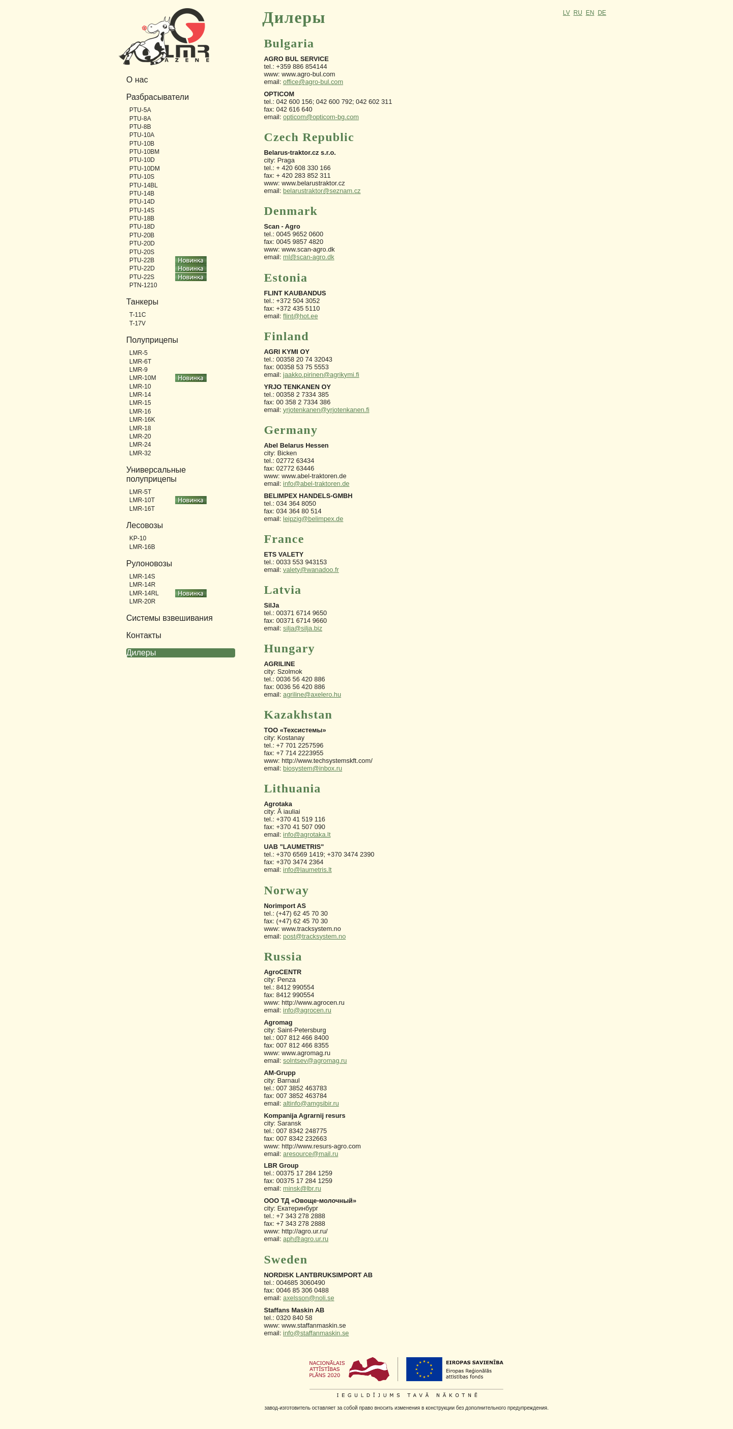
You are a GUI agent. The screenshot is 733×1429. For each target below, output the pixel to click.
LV (566, 12)
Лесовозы (144, 525)
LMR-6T (140, 361)
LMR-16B (142, 547)
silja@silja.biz (302, 628)
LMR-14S (142, 576)
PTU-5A (140, 110)
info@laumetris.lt (307, 869)
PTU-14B (141, 193)
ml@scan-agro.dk (308, 257)
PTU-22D (142, 268)
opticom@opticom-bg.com (321, 117)
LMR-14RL (144, 593)
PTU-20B (141, 235)
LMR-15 (140, 402)
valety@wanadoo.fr (311, 569)
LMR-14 (140, 394)
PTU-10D (142, 159)
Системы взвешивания (169, 618)
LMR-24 (140, 444)
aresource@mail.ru (310, 1154)
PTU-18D (142, 226)
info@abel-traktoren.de (316, 483)
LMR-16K (142, 419)
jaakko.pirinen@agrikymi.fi (321, 374)
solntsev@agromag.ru (315, 1060)
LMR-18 (140, 428)
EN (590, 12)
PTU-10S (141, 176)
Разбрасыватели (157, 97)
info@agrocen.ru (307, 1010)
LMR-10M (142, 377)
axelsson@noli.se (308, 1298)
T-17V (137, 323)
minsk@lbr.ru (302, 1188)
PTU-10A (141, 135)
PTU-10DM (144, 168)
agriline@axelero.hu (312, 694)
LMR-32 (140, 453)
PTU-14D (142, 201)
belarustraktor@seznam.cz (321, 191)
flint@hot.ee (300, 316)
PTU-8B (140, 126)
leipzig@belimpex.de (313, 519)
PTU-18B (141, 218)
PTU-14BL (143, 185)
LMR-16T (142, 508)
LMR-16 (140, 411)
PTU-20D (142, 243)
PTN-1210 (143, 285)
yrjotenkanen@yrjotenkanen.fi (326, 410)
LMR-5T (140, 492)
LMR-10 (140, 386)
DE (602, 12)
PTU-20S (141, 252)
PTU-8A (140, 118)
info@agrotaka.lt (306, 834)
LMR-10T (142, 500)
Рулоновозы (149, 563)
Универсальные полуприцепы (156, 474)
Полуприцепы (152, 340)
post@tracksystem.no (314, 936)
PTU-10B (141, 143)
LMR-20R (142, 601)
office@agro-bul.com (313, 82)
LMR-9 (138, 369)
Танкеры (142, 301)
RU (577, 12)
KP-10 (137, 538)
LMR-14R (142, 584)
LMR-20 (140, 436)
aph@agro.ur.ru (305, 1239)
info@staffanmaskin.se (316, 1333)
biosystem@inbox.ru (312, 768)
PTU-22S (141, 277)
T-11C (137, 314)
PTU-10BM (144, 151)
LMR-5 (138, 352)
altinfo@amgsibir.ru (311, 1103)
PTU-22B (141, 260)
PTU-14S (141, 210)
